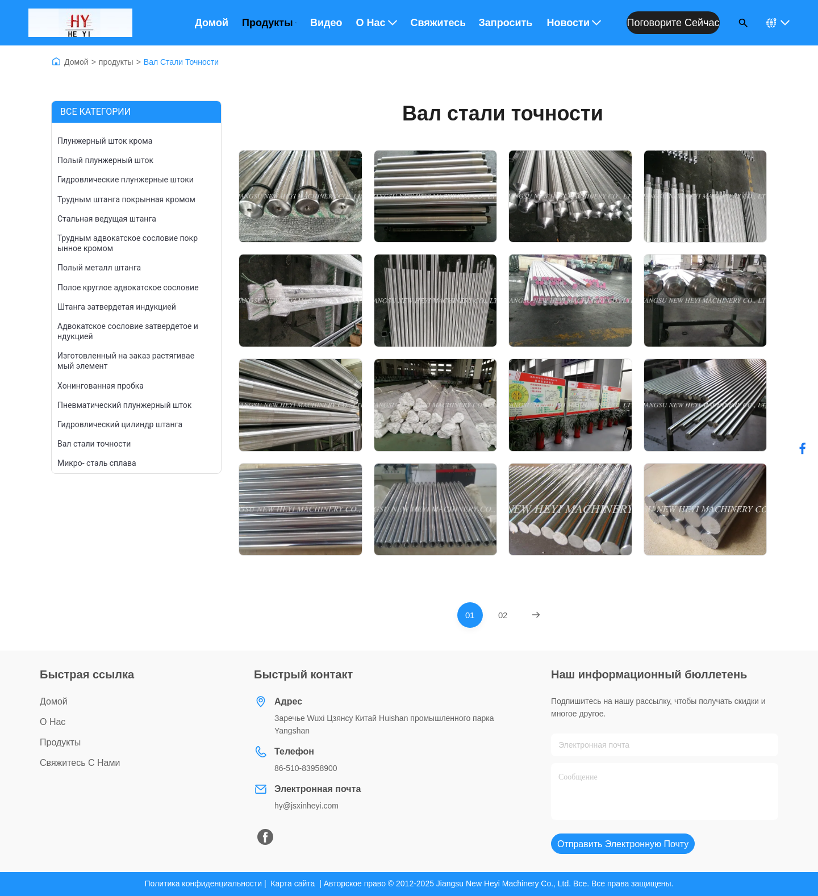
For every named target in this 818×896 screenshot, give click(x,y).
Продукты (269, 22)
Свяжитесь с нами (438, 22)
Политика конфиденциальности (203, 883)
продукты (116, 61)
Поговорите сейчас (673, 22)
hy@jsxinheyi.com (306, 805)
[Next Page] (536, 615)
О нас (376, 22)
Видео (326, 22)
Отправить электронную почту (622, 844)
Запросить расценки (506, 22)
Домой (211, 22)
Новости (574, 22)
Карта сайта (292, 883)
